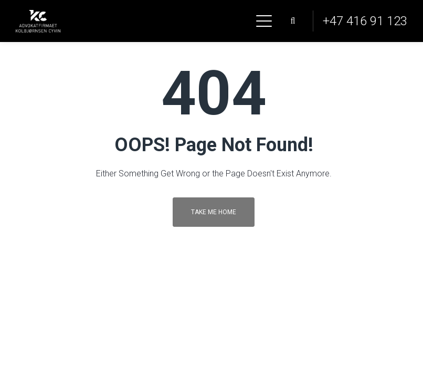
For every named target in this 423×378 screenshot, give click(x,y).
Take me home (213, 212)
